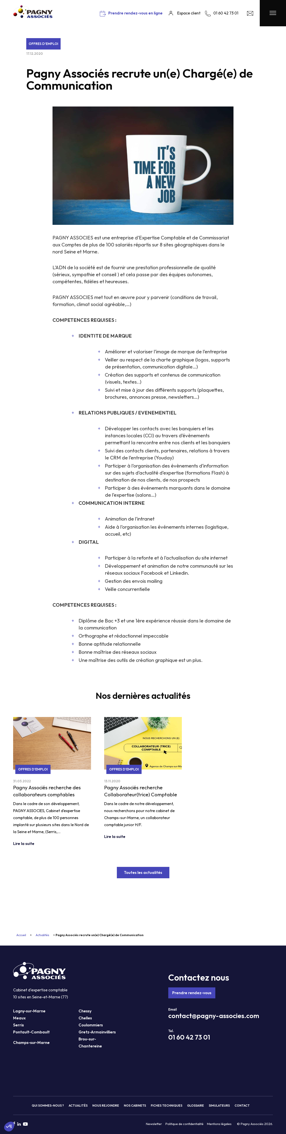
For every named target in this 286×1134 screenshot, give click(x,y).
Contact (242, 1105)
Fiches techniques (166, 1105)
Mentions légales (219, 1124)
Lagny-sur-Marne (29, 1010)
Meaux (19, 1017)
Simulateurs (219, 1105)
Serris (18, 1025)
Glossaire (195, 1105)
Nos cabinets (135, 1105)
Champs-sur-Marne (31, 1042)
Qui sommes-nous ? (48, 1105)
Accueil (21, 935)
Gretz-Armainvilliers (97, 1032)
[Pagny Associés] (33, 16)
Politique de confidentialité (184, 1124)
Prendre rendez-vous (191, 992)
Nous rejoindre (105, 1105)
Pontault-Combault (31, 1032)
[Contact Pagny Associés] (250, 14)
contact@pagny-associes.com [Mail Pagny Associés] (213, 1016)
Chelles (85, 1017)
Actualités (42, 935)
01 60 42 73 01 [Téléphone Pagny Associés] (189, 1037)
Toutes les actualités (143, 872)
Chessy (85, 1010)
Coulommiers (91, 1025)
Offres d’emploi (43, 44)
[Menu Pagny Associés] (273, 13)
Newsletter (154, 1124)
